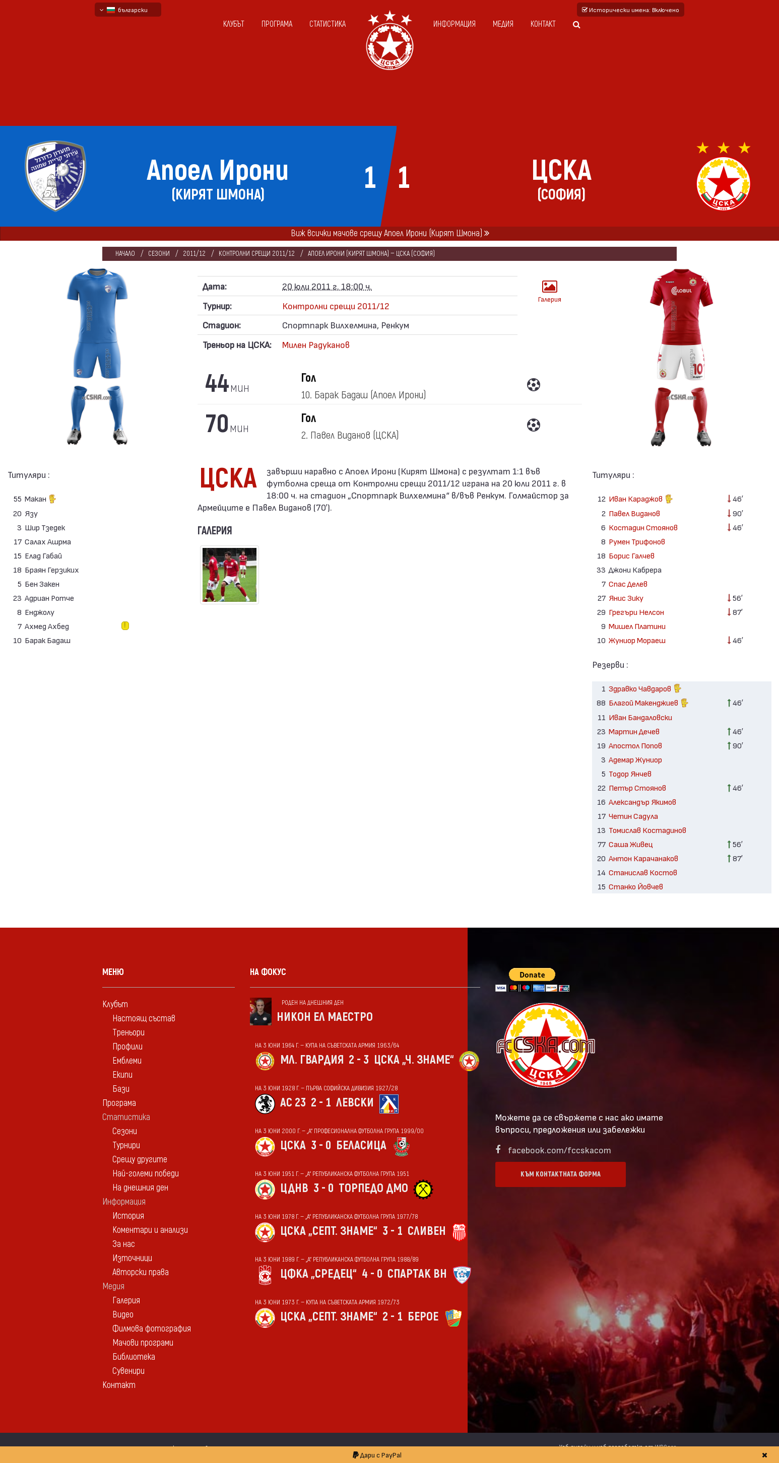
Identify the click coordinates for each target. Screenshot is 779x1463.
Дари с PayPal (377, 1454)
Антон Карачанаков (643, 858)
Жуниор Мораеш (637, 640)
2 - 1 (321, 1102)
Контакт (543, 24)
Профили (127, 1047)
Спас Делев (628, 583)
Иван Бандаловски (640, 717)
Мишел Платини (637, 626)
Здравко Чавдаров (645, 689)
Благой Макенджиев (649, 704)
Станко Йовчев (636, 886)
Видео (123, 1314)
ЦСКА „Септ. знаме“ (328, 1231)
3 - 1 (392, 1231)
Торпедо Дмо (373, 1188)
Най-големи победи (145, 1173)
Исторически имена (630, 9)
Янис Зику (626, 597)
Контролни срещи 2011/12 (257, 253)
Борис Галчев (632, 555)
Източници (132, 1258)
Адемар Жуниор (635, 759)
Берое (423, 1316)
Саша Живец (631, 844)
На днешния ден (140, 1188)
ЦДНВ (294, 1188)
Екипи (122, 1075)
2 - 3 (359, 1060)
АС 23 (293, 1102)
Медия (503, 24)
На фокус (268, 972)
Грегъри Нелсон (636, 611)
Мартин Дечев (634, 731)
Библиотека (133, 1357)
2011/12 (194, 253)
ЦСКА (293, 1145)
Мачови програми (142, 1343)
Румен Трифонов (637, 541)
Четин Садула (633, 815)
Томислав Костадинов (647, 829)
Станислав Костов (643, 872)
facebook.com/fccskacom (559, 1149)
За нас (123, 1244)
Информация (454, 24)
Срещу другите (139, 1159)
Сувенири (128, 1371)
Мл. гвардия (312, 1060)
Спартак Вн (417, 1274)
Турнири (126, 1145)
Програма (277, 24)
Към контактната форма (561, 1174)
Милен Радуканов (316, 344)
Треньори (128, 1032)
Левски (355, 1102)
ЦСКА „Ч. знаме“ (414, 1060)
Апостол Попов (635, 745)
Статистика (327, 24)
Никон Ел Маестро (325, 1017)
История (128, 1216)
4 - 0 (372, 1274)
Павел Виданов (634, 513)
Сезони (159, 253)
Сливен (427, 1231)
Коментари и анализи (150, 1230)
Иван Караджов (641, 500)
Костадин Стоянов (643, 527)
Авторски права (140, 1272)
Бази (120, 1089)
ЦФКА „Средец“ (318, 1274)
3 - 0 (321, 1145)
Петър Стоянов (637, 787)
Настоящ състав (143, 1018)
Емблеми (127, 1061)
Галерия (549, 291)
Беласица (361, 1145)
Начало (125, 253)
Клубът (233, 24)
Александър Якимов (642, 801)
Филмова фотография (151, 1329)
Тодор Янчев (630, 773)
